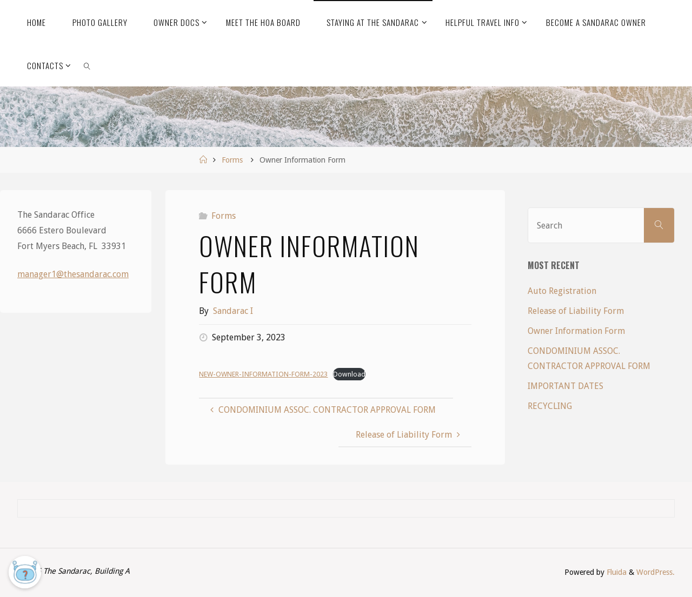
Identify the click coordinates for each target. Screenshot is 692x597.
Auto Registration (562, 291)
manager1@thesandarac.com (73, 274)
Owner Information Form (576, 331)
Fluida (615, 572)
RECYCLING (550, 406)
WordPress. (655, 572)
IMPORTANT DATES (565, 386)
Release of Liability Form (576, 311)
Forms (232, 160)
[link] (87, 64)
